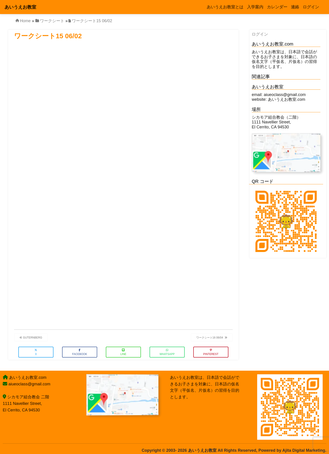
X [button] (35, 352)
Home (25, 21)
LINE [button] (123, 352)
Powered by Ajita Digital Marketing (292, 450)
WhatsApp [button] (167, 352)
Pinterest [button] (210, 352)
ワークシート (52, 21)
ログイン (260, 34)
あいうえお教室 (20, 7)
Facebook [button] (79, 352)
